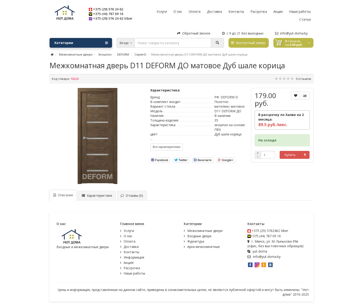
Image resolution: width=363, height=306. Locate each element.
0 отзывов (303, 79)
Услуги (129, 230)
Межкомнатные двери (204, 230)
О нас (128, 236)
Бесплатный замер (248, 43)
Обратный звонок (193, 33)
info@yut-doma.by (291, 33)
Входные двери (199, 236)
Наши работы (134, 273)
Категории (81, 43)
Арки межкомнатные (203, 246)
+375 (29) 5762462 (266, 230)
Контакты (131, 252)
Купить (290, 155)
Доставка (131, 246)
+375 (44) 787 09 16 (108, 14)
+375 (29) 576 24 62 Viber (112, 18)
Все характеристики (166, 147)
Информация (134, 257)
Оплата (129, 241)
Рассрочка (132, 268)
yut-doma (260, 251)
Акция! (129, 262)
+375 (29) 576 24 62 (108, 9)
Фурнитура (195, 241)
